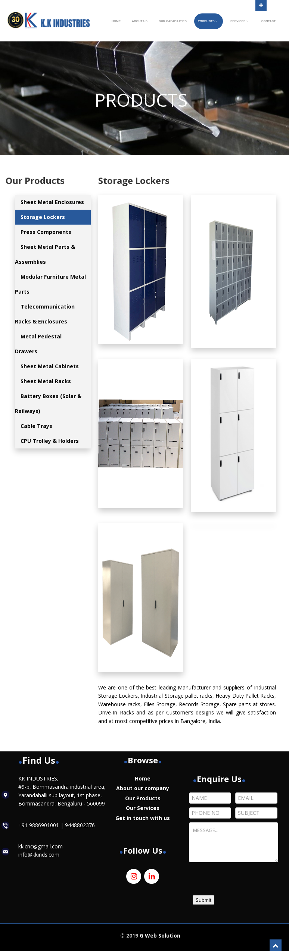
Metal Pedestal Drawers (38, 344)
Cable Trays (36, 425)
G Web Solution (160, 935)
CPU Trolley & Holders (50, 440)
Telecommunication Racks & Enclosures (45, 314)
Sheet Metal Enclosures (52, 202)
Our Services (142, 807)
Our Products (143, 798)
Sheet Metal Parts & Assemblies (45, 254)
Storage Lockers (43, 216)
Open (261, 5)
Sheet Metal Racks (46, 381)
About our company (142, 788)
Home (142, 778)
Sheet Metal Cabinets (50, 366)
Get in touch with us (142, 818)
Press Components (46, 231)
